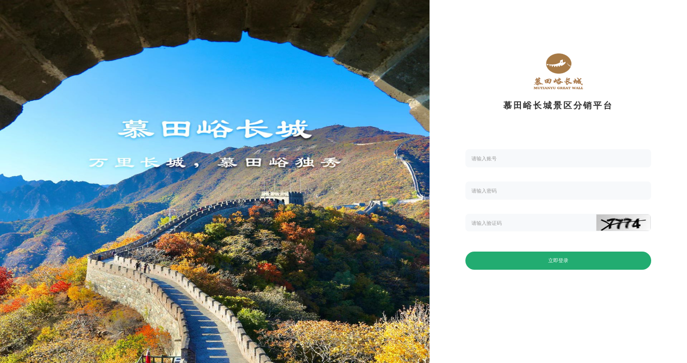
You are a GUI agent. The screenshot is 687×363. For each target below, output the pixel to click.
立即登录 (558, 260)
